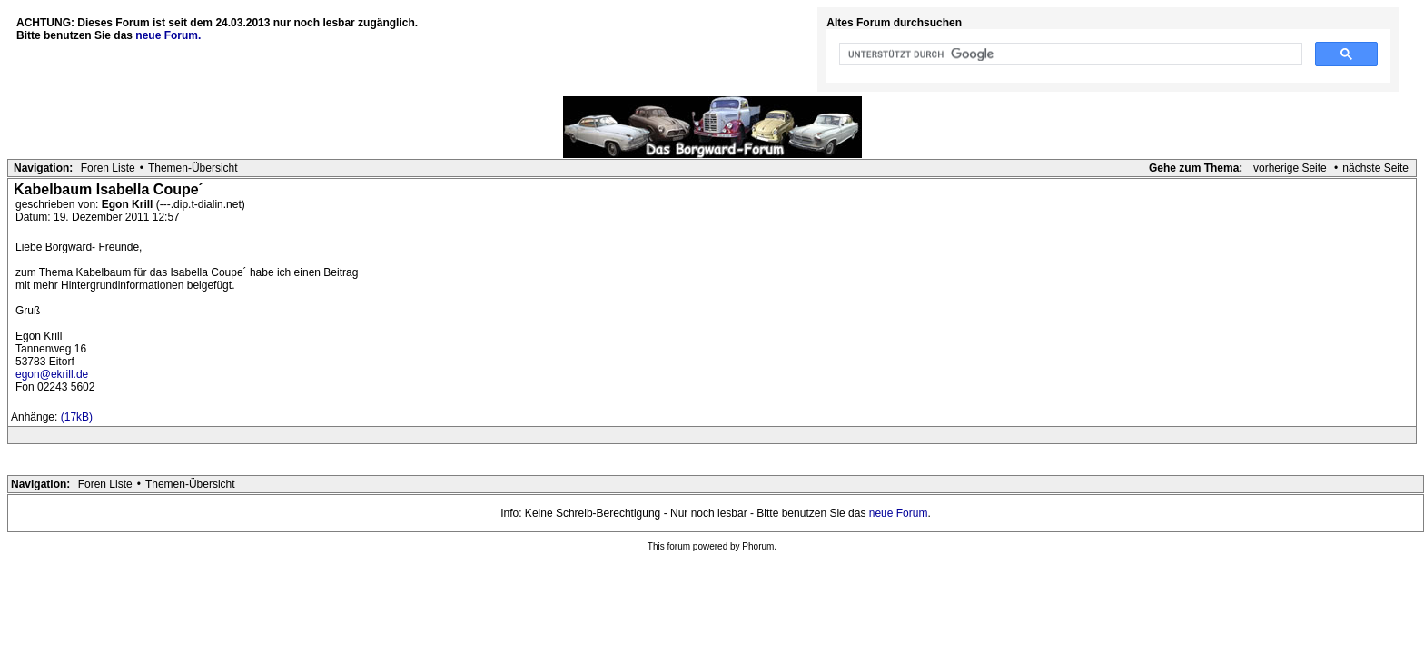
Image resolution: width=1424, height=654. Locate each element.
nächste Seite (1375, 168)
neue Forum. (168, 35)
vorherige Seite (1290, 168)
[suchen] (1069, 54)
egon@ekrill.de (51, 374)
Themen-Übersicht (193, 168)
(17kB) (77, 417)
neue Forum (898, 513)
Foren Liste (108, 168)
